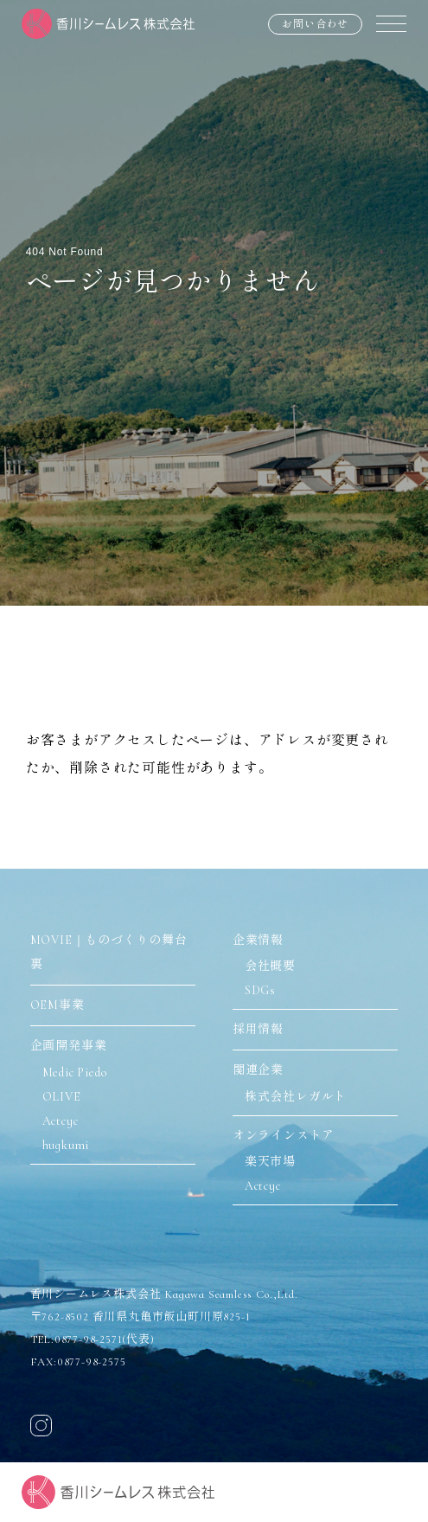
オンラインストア (284, 1135)
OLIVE (61, 1096)
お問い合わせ (315, 24)
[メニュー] (391, 23)
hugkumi (66, 1145)
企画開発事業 (68, 1045)
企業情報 (258, 940)
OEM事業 (57, 1005)
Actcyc (60, 1121)
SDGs (260, 990)
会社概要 (270, 966)
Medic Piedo (74, 1072)
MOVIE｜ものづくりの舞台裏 (109, 952)
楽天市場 (270, 1161)
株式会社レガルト (296, 1096)
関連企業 (258, 1070)
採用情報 (258, 1029)
